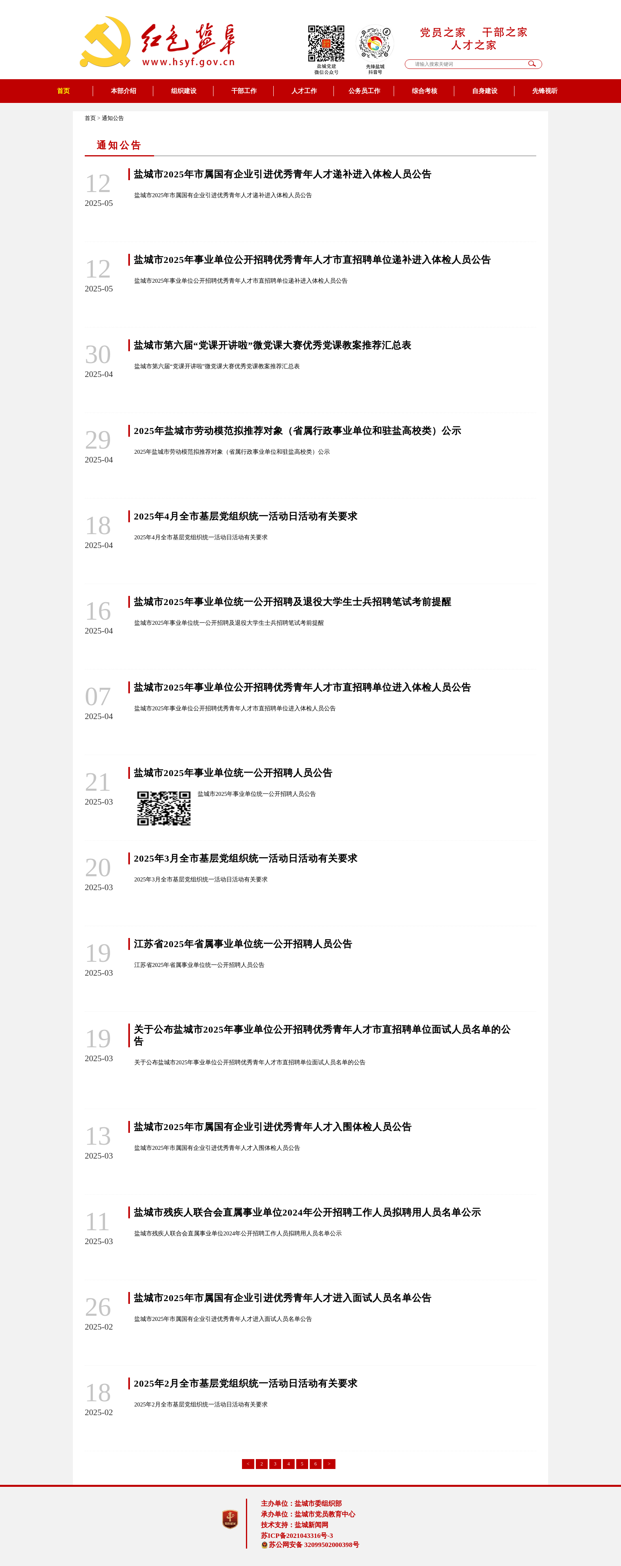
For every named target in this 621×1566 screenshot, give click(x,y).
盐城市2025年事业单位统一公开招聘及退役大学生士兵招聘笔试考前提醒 (292, 602)
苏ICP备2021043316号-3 (297, 1535)
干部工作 (244, 91)
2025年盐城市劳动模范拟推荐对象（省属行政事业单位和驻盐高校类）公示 (297, 431)
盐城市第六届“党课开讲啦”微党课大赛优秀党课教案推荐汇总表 (272, 345)
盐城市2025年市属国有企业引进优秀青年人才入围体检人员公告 (273, 1127)
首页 (63, 91)
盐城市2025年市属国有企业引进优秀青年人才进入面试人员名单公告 (283, 1298)
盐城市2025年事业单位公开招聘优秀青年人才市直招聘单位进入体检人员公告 (302, 687)
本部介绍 (123, 91)
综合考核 (424, 91)
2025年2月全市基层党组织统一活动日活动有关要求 (246, 1383)
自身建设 (484, 91)
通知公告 (113, 118)
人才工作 (304, 91)
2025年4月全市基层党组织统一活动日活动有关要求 (246, 516)
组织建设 (183, 91)
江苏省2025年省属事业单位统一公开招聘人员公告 (243, 944)
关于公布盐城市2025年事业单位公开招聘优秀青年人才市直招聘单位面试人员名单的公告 (250, 1062)
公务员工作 (364, 91)
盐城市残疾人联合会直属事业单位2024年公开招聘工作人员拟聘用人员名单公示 (307, 1212)
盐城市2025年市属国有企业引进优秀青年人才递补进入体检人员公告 (283, 174)
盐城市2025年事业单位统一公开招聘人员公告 (233, 773)
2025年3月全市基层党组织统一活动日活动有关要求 (246, 858)
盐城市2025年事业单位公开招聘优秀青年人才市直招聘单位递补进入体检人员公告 (312, 260)
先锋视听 (545, 91)
